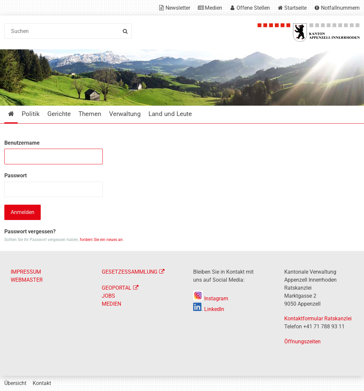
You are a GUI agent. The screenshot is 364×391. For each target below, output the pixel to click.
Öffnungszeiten (302, 341)
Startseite (295, 8)
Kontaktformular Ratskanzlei (318, 318)
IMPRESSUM (26, 272)
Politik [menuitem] (31, 114)
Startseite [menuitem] (16, 114)
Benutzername (22, 143)
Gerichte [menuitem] (59, 114)
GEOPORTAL (116, 288)
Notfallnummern (340, 8)
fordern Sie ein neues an (101, 239)
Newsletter (177, 8)
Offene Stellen (253, 8)
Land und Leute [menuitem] (170, 114)
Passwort (15, 175)
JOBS (108, 296)
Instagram (210, 298)
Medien (213, 8)
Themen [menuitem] (89, 114)
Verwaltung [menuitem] (125, 114)
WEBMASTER (27, 280)
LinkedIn (208, 309)
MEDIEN (111, 304)
